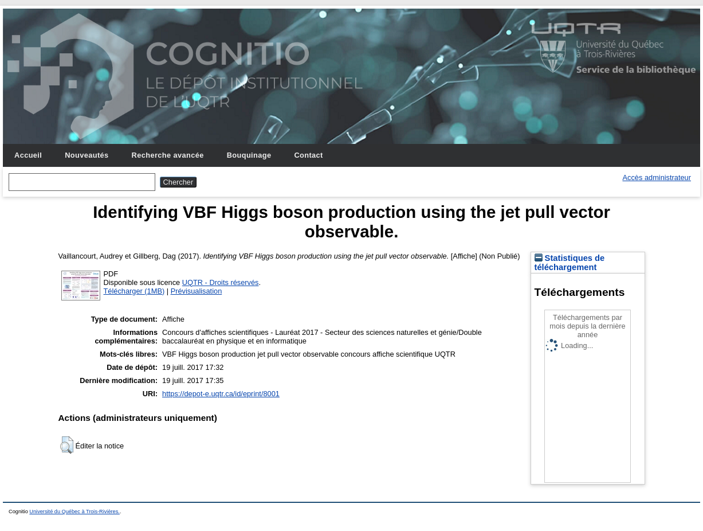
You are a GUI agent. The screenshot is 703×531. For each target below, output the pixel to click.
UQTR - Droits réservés (220, 282)
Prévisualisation (196, 291)
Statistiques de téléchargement (570, 262)
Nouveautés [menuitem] (86, 155)
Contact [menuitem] (308, 155)
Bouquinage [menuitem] (249, 155)
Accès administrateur (657, 177)
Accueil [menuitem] (28, 155)
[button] (66, 445)
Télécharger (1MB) (134, 291)
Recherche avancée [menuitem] (168, 155)
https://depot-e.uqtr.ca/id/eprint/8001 (221, 393)
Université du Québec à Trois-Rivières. (74, 511)
